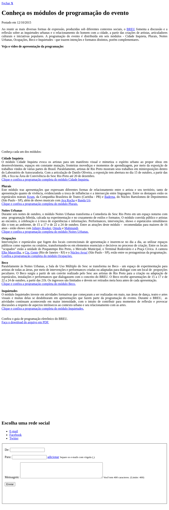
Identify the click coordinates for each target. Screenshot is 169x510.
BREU (131, 29)
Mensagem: (12, 480)
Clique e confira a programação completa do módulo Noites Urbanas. (45, 231)
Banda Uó (84, 200)
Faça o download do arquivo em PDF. (25, 322)
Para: (8, 457)
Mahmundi (71, 228)
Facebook (15, 434)
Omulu (57, 228)
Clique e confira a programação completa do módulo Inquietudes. (43, 308)
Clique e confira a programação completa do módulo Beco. (39, 283)
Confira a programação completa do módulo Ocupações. (37, 256)
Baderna (109, 196)
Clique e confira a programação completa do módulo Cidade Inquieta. (45, 179)
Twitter (13, 438)
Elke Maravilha (11, 252)
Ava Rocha (68, 200)
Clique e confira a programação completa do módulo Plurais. (40, 203)
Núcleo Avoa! (79, 252)
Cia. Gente (31, 252)
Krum (30, 196)
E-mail (13, 431)
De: (7, 449)
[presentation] (34, 497)
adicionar (53, 457)
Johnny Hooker (41, 228)
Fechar (7, 3)
